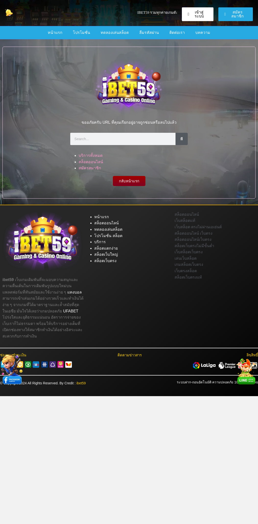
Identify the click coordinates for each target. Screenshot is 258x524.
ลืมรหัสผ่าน (149, 32)
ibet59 (81, 383)
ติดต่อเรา (177, 32)
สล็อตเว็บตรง (105, 261)
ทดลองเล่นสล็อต (115, 32)
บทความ (202, 32)
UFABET (70, 311)
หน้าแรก (55, 32)
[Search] (182, 139)
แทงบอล (74, 292)
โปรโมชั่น (81, 32)
